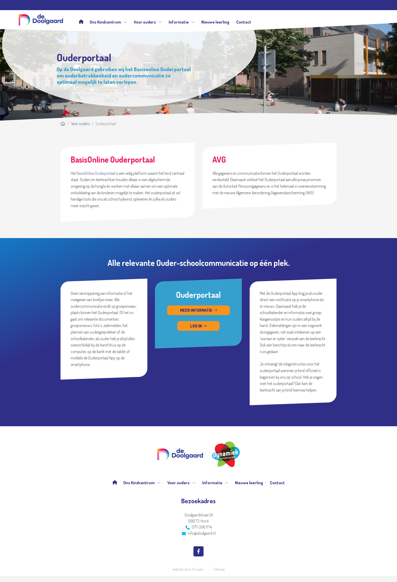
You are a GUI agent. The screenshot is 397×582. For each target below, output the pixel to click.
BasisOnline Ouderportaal (96, 173)
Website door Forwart (187, 569)
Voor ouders (148, 22)
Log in (198, 325)
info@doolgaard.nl (199, 533)
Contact (243, 22)
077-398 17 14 (199, 527)
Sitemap (219, 569)
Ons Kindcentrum (108, 22)
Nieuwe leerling (215, 22)
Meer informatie (198, 310)
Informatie (181, 22)
